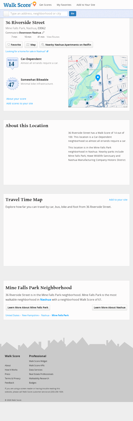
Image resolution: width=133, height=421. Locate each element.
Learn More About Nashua (109, 307)
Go (72, 13)
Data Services (35, 370)
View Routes (53, 37)
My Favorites (64, 4)
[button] (6, 13)
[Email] (18, 361)
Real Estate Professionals (41, 374)
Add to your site (118, 199)
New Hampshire (30, 315)
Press (7, 374)
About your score (16, 98)
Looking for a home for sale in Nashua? (26, 51)
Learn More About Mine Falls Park (28, 307)
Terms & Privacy (12, 378)
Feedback (9, 383)
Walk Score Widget (38, 361)
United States (12, 315)
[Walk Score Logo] (20, 4)
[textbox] (38, 13)
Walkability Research (39, 378)
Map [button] (31, 44)
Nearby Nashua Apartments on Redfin (66, 44)
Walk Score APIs (37, 365)
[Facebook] (12, 361)
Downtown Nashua (30, 32)
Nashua (31, 28)
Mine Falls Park (60, 315)
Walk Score (12, 356)
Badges (32, 383)
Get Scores (45, 4)
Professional (37, 356)
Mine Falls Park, (16, 28)
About (8, 365)
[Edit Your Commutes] (43, 32)
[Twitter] (7, 361)
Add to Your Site (86, 4)
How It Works (11, 370)
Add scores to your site (19, 103)
